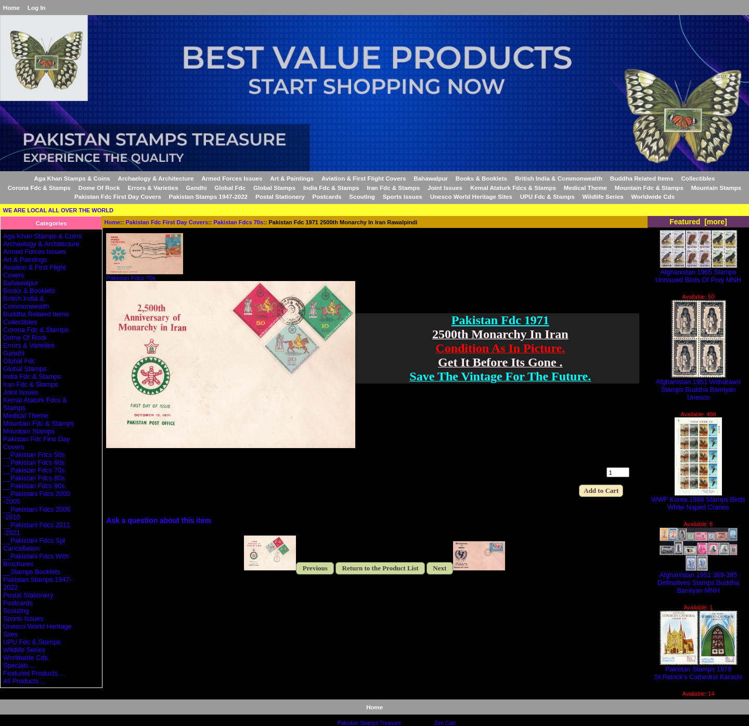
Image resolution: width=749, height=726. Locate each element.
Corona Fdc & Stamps (39, 187)
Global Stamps (274, 187)
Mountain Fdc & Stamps (649, 187)
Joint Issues (445, 187)
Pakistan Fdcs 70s (239, 222)
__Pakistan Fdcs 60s (33, 462)
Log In (37, 7)
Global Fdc (230, 187)
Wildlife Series (603, 196)
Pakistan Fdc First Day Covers (167, 222)
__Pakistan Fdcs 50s (33, 454)
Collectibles (698, 178)
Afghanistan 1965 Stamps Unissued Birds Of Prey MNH (698, 273)
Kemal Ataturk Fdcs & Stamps (513, 187)
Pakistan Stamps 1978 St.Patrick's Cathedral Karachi (698, 670)
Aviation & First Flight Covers (363, 178)
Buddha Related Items (642, 178)
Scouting (362, 196)
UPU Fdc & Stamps (547, 196)
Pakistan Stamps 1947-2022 (208, 196)
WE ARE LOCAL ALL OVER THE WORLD (58, 210)
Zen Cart (445, 723)
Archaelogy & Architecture (156, 178)
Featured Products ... (34, 673)
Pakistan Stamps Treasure (369, 723)
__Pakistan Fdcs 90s (33, 486)
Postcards (326, 196)
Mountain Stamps (716, 187)
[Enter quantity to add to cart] (617, 472)
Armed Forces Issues (231, 178)
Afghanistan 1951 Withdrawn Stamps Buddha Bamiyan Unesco (698, 386)
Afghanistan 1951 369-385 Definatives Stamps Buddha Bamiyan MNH (698, 579)
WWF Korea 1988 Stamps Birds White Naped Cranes (698, 500)
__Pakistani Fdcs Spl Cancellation (34, 544)
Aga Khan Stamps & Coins (72, 178)
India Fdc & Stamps (331, 187)
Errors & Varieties (152, 187)
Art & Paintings (292, 178)
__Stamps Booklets (31, 572)
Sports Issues (402, 196)
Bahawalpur (431, 178)
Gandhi (196, 187)
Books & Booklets (481, 178)
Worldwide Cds (653, 196)
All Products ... (24, 681)
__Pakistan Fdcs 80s (33, 478)
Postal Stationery (280, 196)
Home (11, 7)
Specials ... (19, 665)
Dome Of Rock (99, 187)
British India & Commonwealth (558, 178)
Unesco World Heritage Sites (471, 196)
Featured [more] (698, 222)
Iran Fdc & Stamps (393, 187)
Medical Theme (585, 187)
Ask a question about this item (158, 520)
